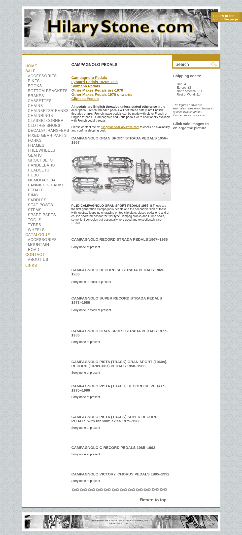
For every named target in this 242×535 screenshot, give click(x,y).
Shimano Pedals (85, 86)
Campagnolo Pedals (89, 77)
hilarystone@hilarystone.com (120, 127)
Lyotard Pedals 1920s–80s (94, 82)
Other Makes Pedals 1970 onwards (102, 94)
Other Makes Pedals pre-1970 (97, 90)
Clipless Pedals (85, 99)
